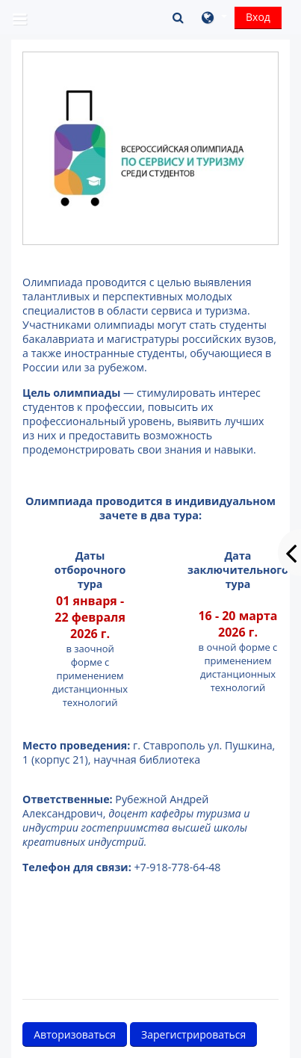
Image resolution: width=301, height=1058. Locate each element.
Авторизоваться (75, 1034)
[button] (179, 17)
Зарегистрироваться (193, 1034)
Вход (258, 17)
